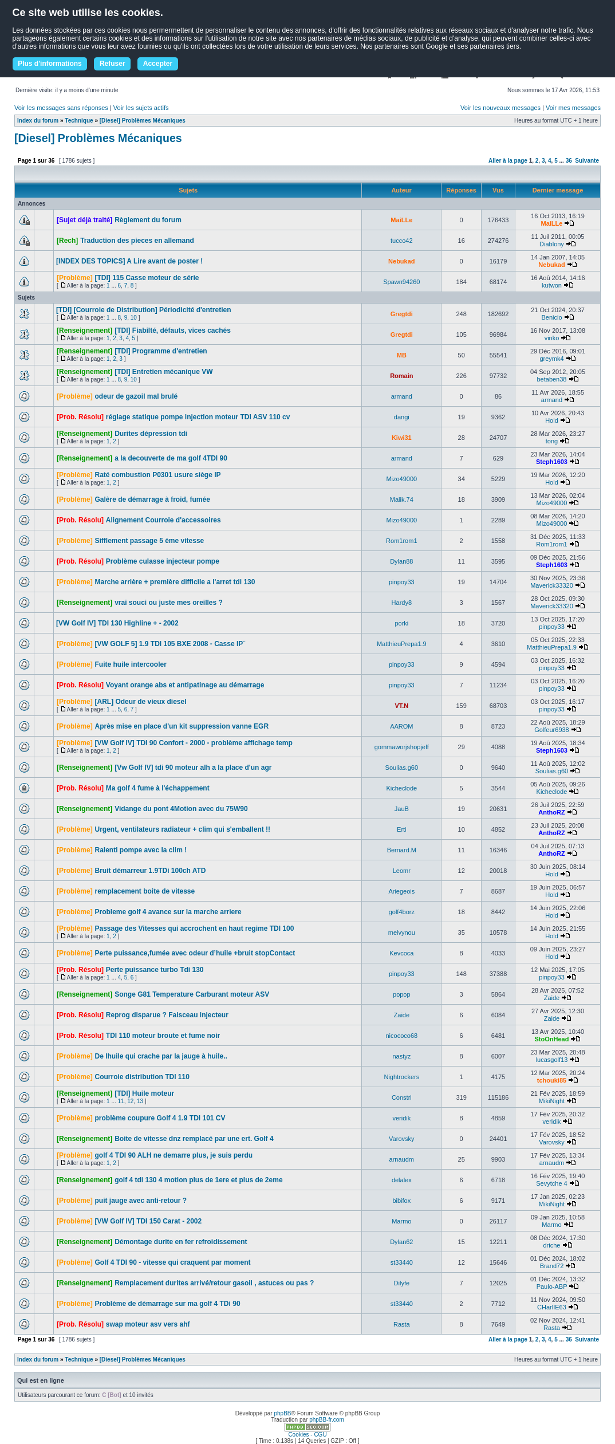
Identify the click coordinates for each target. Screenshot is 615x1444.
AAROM (401, 726)
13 (140, 1101)
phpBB (282, 1413)
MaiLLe (401, 220)
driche (551, 1245)
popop (402, 994)
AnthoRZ (551, 812)
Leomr (402, 870)
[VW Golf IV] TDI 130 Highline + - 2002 (117, 623)
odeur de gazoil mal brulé (136, 396)
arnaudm (401, 1159)
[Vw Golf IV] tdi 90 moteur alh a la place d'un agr (193, 768)
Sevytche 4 (551, 1183)
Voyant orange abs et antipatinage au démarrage (185, 685)
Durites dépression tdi (151, 434)
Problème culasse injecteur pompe (162, 561)
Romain (401, 375)
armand (401, 396)
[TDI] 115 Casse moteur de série (146, 278)
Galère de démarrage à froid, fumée (152, 499)
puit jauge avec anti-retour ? (140, 1201)
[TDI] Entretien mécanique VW (163, 372)
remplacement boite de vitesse (144, 891)
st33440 (402, 1262)
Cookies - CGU (307, 1434)
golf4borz (402, 911)
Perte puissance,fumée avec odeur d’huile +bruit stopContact (194, 953)
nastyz (401, 1056)
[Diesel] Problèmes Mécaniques (143, 120)
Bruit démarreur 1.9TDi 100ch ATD (150, 871)
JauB (402, 808)
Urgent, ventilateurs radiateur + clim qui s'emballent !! (182, 829)
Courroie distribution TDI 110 (141, 1077)
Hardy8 (402, 602)
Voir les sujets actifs (141, 107)
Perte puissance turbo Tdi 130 (155, 970)
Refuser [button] (112, 64)
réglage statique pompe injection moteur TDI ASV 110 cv (198, 417)
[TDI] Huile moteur (144, 1093)
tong (552, 441)
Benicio (551, 317)
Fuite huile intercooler (130, 664)
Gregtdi (402, 313)
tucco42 (402, 240)
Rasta (401, 1324)
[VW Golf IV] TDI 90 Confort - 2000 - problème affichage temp (193, 743)
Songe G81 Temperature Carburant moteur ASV (192, 994)
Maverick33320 (551, 585)
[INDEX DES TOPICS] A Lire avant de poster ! (129, 261)
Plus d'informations (50, 64)
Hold (551, 420)
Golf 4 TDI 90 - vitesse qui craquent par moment (172, 1262)
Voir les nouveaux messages (500, 107)
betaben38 (551, 379)
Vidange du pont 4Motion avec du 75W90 (181, 809)
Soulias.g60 (402, 767)
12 (130, 1101)
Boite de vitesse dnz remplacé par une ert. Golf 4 (194, 1139)
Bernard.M (401, 850)
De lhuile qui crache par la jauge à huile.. (160, 1056)
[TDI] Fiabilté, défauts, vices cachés (173, 330)
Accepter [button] (157, 64)
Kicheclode (401, 788)
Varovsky (401, 1138)
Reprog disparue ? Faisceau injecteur (167, 1015)
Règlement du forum (148, 220)
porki (401, 623)
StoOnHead (552, 1039)
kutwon (552, 285)
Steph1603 (551, 461)
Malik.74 (401, 499)
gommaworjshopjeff (401, 746)
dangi (401, 417)
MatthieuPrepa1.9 (402, 643)
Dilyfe (402, 1283)
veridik (401, 1118)
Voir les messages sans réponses (61, 107)
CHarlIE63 (551, 1307)
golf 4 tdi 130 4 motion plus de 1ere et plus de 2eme (198, 1180)
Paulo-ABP (552, 1286)
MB (402, 355)
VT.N (401, 705)
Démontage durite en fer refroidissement (181, 1242)
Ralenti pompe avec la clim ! (140, 850)
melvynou (401, 932)
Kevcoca (401, 953)
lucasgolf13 (552, 1059)
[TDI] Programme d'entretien (161, 351)
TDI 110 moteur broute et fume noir (163, 1036)
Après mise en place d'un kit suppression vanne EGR (181, 726)
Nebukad (401, 261)
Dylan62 (401, 1241)
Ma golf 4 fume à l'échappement (158, 788)
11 (121, 1101)
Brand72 (552, 1265)
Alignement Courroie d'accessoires (163, 520)
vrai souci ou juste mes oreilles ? (169, 603)
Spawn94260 (401, 281)
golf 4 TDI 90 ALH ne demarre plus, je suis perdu (173, 1155)
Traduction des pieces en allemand (137, 241)
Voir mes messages (573, 107)
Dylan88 (401, 561)
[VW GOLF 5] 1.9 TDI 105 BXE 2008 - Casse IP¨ (169, 644)
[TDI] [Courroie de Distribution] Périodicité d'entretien (143, 310)
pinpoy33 (402, 582)
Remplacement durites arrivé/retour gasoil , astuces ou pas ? (214, 1283)
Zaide (552, 997)
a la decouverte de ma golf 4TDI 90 (171, 458)
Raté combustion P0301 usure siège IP (157, 475)
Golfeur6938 (551, 729)
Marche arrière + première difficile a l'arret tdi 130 (174, 582)
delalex (402, 1180)
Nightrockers (401, 1076)
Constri (402, 1097)
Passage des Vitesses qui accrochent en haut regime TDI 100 (194, 928)
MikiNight (552, 1100)
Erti (402, 829)
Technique (79, 120)
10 (134, 317)
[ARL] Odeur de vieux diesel (140, 702)
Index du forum (37, 120)
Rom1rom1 (401, 540)
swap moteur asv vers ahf (148, 1324)
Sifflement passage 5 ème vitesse (149, 541)
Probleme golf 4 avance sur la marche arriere (167, 912)
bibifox (401, 1200)
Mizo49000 (401, 478)
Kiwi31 (402, 437)
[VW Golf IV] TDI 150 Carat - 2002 (148, 1221)
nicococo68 (401, 1035)
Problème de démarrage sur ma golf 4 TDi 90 (167, 1304)
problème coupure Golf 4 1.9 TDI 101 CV (159, 1118)
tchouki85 (551, 1080)
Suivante (587, 161)
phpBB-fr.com (326, 1420)
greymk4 (551, 358)
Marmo (401, 1221)
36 (569, 161)
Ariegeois (401, 891)
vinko (552, 338)
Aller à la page (507, 161)
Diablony (551, 244)
